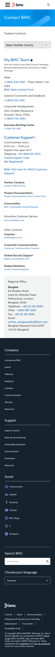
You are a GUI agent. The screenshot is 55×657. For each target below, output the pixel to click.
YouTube (11, 510)
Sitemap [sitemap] (8, 402)
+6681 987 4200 (26, 310)
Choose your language (21, 572)
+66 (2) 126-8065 (32, 306)
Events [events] (8, 367)
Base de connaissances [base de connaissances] (15, 437)
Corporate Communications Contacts (21, 248)
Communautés (14, 486)
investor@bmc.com (13, 237)
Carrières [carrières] (9, 388)
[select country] (27, 45)
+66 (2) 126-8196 (24, 314)
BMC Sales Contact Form (19, 89)
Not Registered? (13, 161)
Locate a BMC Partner (15, 185)
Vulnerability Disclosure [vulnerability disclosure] (15, 444)
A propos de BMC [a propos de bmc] (13, 360)
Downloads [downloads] (10, 458)
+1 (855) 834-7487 (15, 82)
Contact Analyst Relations (16, 269)
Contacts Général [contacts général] (13, 395)
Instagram (12, 534)
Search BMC (14, 553)
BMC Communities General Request (21, 206)
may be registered (42, 643)
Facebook (11, 502)
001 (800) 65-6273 (29, 154)
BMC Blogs (12, 518)
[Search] (48, 5)
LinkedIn (11, 494)
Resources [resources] (9, 465)
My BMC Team (18, 59)
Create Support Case (16, 157)
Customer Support (19, 137)
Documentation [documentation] (12, 451)
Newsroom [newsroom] (9, 409)
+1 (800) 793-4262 (15, 118)
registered (24, 643)
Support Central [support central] (12, 430)
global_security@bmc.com (16, 258)
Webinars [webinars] (9, 374)
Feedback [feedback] (9, 381)
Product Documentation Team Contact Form (25, 196)
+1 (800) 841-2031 (14, 100)
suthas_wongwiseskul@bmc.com (28, 322)
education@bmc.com (14, 220)
